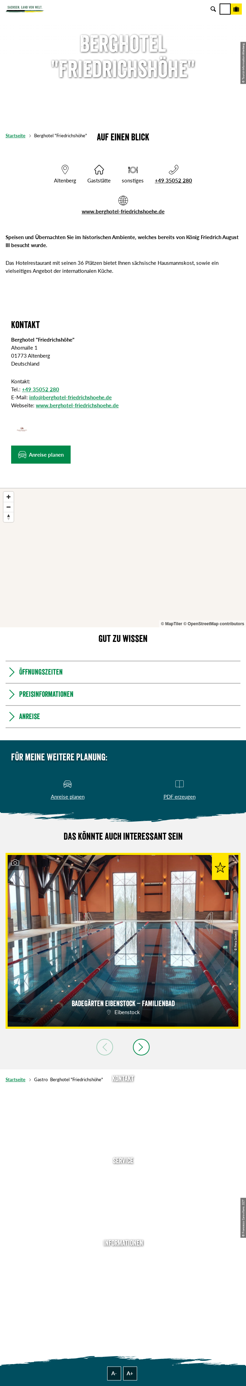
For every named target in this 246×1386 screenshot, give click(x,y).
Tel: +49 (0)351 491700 (123, 1093)
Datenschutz (123, 1289)
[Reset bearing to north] (8, 517)
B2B (123, 1207)
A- (114, 1373)
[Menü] (225, 9)
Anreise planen (123, 1175)
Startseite (15, 135)
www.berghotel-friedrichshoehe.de (123, 211)
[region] (123, 557)
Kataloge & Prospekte (123, 1217)
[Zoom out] (8, 507)
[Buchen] (236, 9)
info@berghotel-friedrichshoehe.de (70, 397)
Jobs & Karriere (123, 1267)
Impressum (123, 1278)
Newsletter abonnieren (123, 1185)
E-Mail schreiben (123, 1103)
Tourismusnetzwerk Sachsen (123, 1300)
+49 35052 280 (173, 180)
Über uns (123, 1257)
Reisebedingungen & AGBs (123, 1310)
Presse (123, 1196)
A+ (130, 1373)
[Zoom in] (8, 497)
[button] (41, 455)
